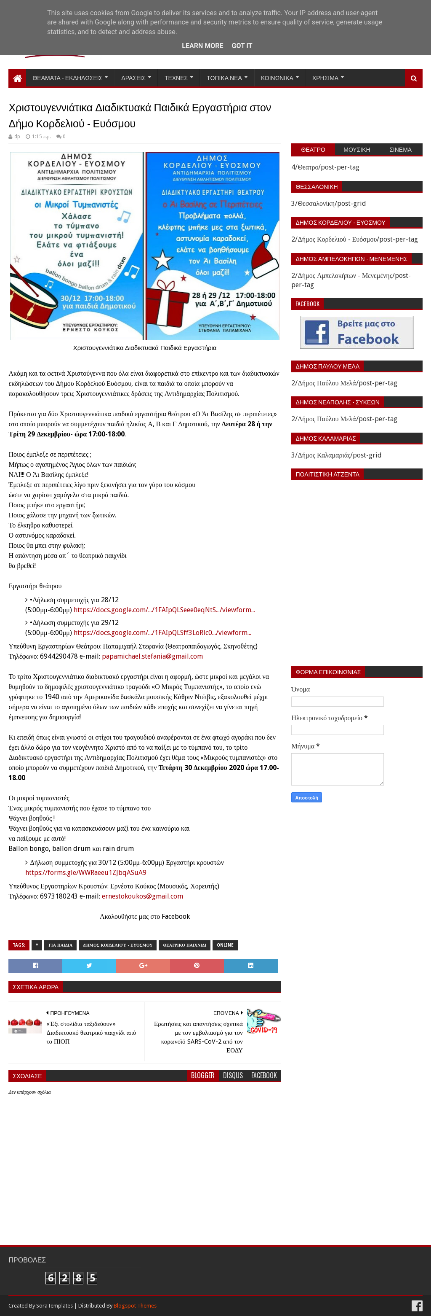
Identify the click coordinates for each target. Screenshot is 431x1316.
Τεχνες (176, 77)
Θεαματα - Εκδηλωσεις (67, 77)
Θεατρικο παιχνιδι (184, 945)
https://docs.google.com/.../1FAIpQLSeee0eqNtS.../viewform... (164, 610)
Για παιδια (60, 945)
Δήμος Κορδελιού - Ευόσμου (117, 945)
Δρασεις (133, 77)
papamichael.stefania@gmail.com (152, 656)
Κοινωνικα (277, 77)
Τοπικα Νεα (224, 77)
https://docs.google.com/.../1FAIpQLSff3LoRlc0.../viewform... (162, 633)
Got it (241, 46)
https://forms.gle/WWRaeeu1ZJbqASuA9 (85, 873)
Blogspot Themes (135, 1306)
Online (225, 945)
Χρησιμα (325, 77)
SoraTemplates (54, 1306)
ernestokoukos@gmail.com (142, 896)
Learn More (202, 46)
